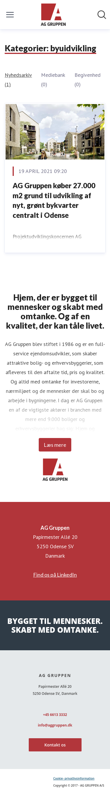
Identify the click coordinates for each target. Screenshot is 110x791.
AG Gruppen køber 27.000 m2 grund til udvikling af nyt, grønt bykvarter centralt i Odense (54, 200)
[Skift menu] (10, 15)
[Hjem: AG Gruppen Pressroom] (53, 15)
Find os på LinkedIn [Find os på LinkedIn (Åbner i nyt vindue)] (55, 574)
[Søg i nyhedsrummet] (101, 14)
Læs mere (55, 445)
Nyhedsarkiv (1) (18, 80)
